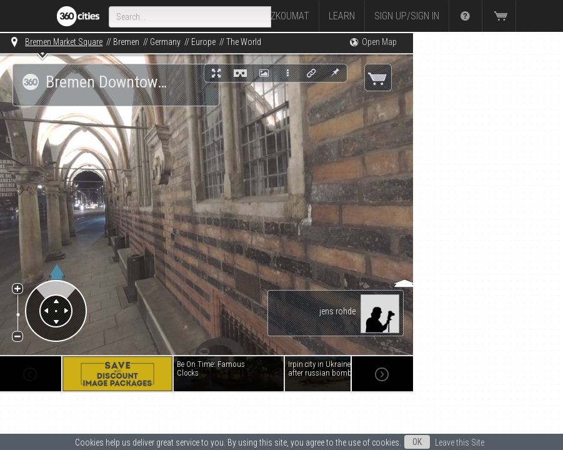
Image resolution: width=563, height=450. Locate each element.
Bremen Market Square (63, 42)
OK (417, 442)
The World (243, 42)
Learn (342, 16)
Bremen (126, 42)
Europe (203, 42)
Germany (165, 42)
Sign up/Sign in (406, 16)
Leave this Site (459, 443)
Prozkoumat (281, 16)
